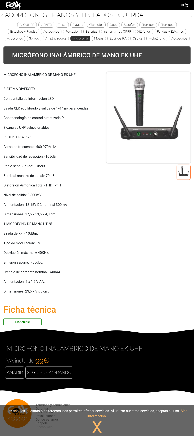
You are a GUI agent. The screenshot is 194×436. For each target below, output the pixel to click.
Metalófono (157, 38)
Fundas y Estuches (170, 31)
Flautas (78, 25)
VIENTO (46, 25)
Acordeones (26, 15)
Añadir (15, 372)
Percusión (72, 31)
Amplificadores (55, 38)
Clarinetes (96, 25)
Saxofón (130, 25)
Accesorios (51, 31)
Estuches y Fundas (23, 31)
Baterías (91, 31)
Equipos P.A (118, 38)
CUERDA (130, 15)
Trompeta (167, 25)
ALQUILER (27, 25)
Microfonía (80, 38)
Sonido (34, 38)
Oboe (114, 25)
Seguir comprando (49, 372)
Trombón (148, 25)
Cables (137, 38)
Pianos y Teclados (83, 15)
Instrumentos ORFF (117, 31)
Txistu (62, 25)
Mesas (98, 38)
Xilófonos (144, 31)
